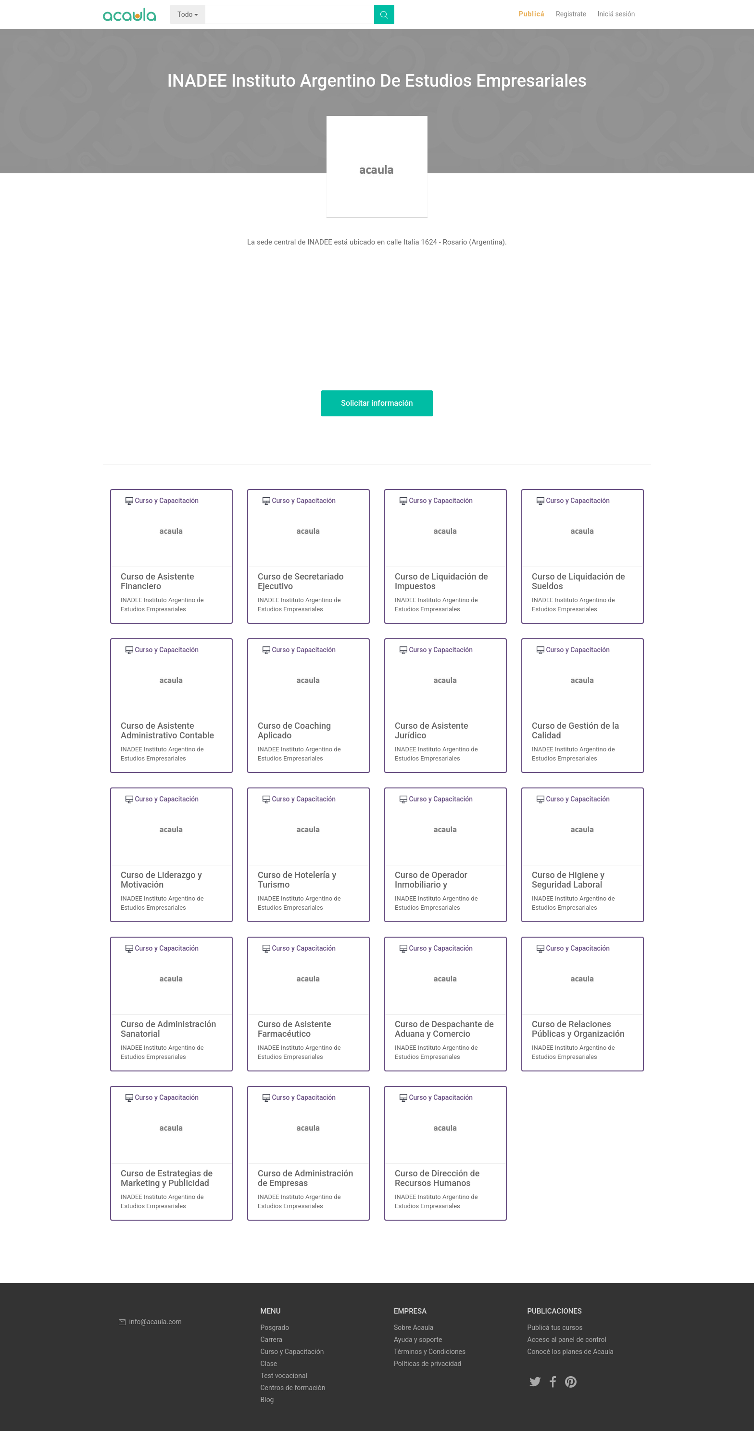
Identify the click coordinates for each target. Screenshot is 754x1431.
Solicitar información (377, 403)
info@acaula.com (149, 1322)
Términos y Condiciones (429, 1351)
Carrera (272, 1339)
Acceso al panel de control (567, 1339)
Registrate (571, 14)
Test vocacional (284, 1375)
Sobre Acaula (413, 1327)
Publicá (532, 14)
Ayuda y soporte (418, 1339)
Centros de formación (293, 1388)
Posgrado (275, 1327)
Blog (267, 1400)
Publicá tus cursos (555, 1327)
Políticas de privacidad (427, 1363)
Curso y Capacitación (292, 1351)
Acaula (129, 14)
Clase (269, 1363)
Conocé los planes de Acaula (571, 1351)
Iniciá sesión (616, 14)
